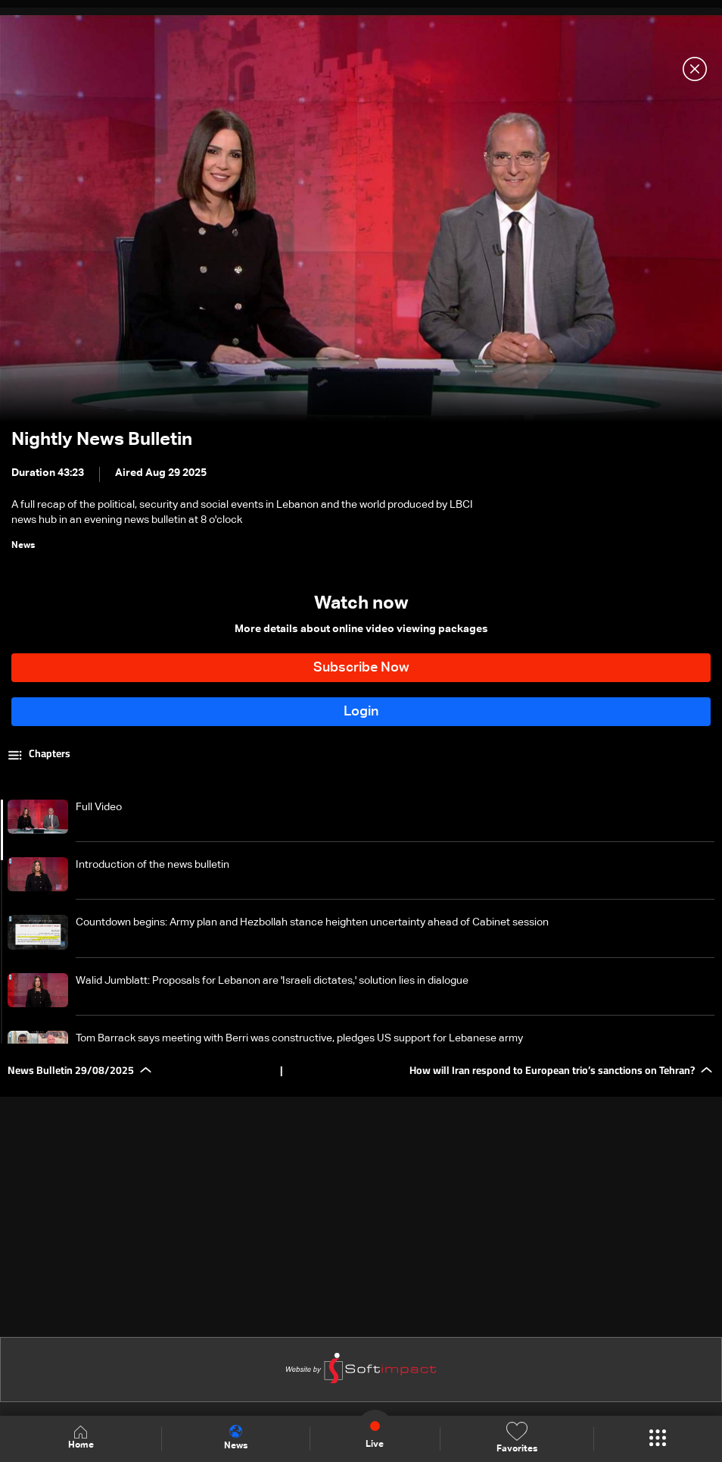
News (235, 1438)
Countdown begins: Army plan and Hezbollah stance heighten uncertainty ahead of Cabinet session (312, 922)
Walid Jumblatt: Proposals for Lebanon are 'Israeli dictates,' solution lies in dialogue (272, 980)
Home (81, 1438)
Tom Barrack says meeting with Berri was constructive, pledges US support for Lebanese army (299, 1038)
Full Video (99, 807)
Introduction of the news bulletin (152, 864)
